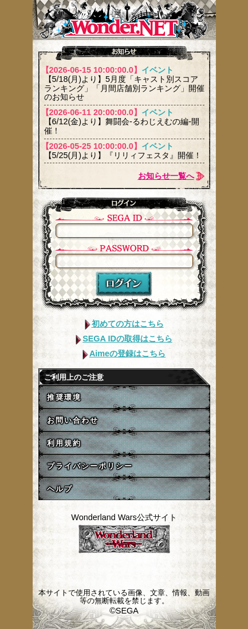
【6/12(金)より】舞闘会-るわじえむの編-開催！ (124, 121)
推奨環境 (64, 397)
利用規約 (64, 443)
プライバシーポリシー (90, 466)
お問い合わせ (73, 420)
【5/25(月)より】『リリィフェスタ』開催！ (124, 151)
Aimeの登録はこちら (124, 353)
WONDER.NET (124, 20)
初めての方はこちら (124, 323)
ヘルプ (60, 489)
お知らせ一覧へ (166, 175)
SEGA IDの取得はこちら (124, 338)
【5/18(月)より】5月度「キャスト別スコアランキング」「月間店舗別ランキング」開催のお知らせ (124, 83)
